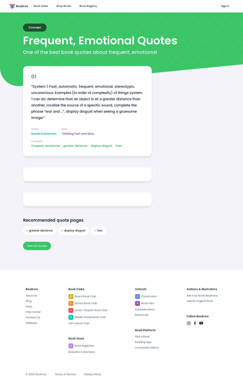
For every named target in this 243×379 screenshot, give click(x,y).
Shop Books (63, 6)
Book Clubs (41, 6)
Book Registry (88, 6)
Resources (141, 315)
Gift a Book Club (78, 323)
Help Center (33, 312)
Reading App (143, 342)
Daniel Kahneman (43, 134)
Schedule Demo (145, 309)
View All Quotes (37, 246)
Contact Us (33, 317)
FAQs (29, 306)
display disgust (101, 146)
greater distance (75, 146)
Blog (28, 301)
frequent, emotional (45, 146)
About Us (31, 295)
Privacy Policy (92, 374)
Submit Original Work (200, 301)
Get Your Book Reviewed (202, 295)
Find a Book (142, 336)
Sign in (225, 6)
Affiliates (31, 323)
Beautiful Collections (81, 352)
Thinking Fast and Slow (78, 134)
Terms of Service (65, 374)
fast (119, 146)
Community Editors (147, 347)
